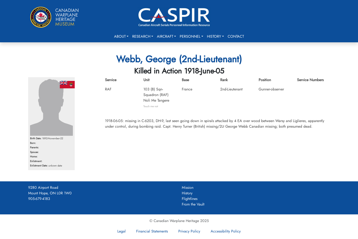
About (120, 36)
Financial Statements (152, 231)
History (214, 36)
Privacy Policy (189, 231)
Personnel (190, 36)
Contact (236, 36)
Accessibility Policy (226, 231)
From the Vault (193, 204)
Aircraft (165, 36)
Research (141, 36)
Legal (121, 231)
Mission (187, 187)
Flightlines (189, 198)
